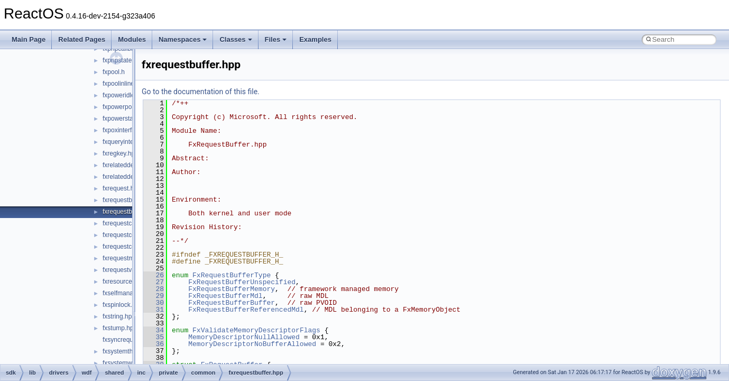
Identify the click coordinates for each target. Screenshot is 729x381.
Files (276, 39)
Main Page (28, 39)
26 (153, 275)
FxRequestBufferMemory (231, 289)
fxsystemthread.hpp (130, 351)
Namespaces (183, 39)
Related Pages (81, 39)
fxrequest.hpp (122, 188)
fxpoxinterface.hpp (128, 130)
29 (153, 296)
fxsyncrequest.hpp (128, 339)
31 (153, 309)
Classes (235, 39)
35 (153, 337)
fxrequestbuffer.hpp (130, 211)
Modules (132, 39)
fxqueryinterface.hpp (131, 142)
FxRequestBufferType (231, 275)
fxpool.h (114, 72)
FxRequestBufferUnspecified (242, 282)
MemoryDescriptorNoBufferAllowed (252, 344)
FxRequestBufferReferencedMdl (245, 309)
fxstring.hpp (119, 316)
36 (153, 344)
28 (153, 289)
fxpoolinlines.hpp (126, 83)
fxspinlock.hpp (123, 305)
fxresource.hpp (123, 281)
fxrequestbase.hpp (129, 200)
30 (153, 302)
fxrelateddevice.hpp (130, 165)
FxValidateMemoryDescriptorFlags (256, 330)
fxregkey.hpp (121, 153)
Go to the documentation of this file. (201, 91)
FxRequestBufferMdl (225, 296)
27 (153, 282)
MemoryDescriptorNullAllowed (244, 337)
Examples (315, 39)
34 (153, 330)
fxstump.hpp (120, 328)
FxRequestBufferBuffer (231, 302)
